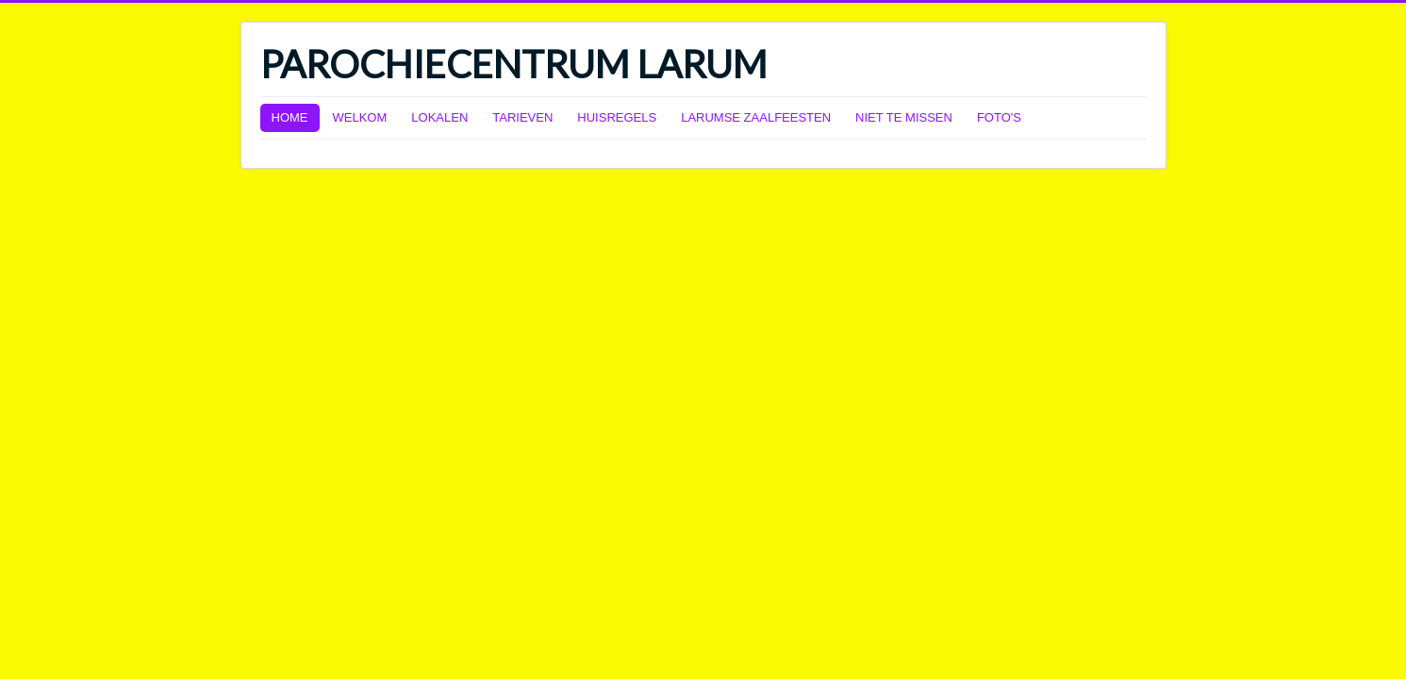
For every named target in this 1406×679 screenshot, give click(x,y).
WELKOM (360, 117)
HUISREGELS (616, 117)
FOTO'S (999, 117)
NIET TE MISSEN (903, 117)
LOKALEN (439, 117)
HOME (290, 117)
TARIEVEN (522, 117)
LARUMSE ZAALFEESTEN (756, 117)
